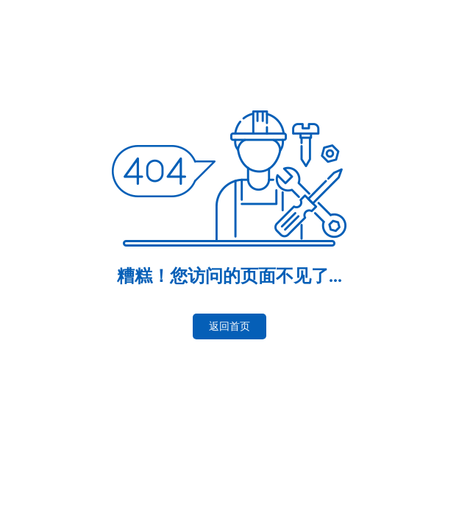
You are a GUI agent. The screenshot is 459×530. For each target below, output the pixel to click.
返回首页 (229, 326)
